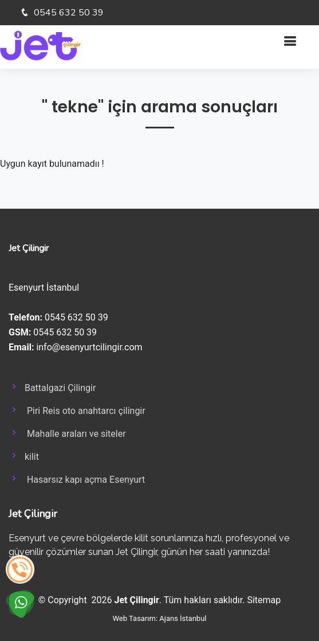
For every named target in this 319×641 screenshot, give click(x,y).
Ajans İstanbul (182, 618)
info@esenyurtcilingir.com (89, 347)
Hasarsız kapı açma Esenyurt (77, 478)
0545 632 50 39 (67, 12)
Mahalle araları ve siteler (67, 433)
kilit (24, 456)
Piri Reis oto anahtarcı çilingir (77, 410)
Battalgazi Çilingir (52, 387)
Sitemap (264, 600)
